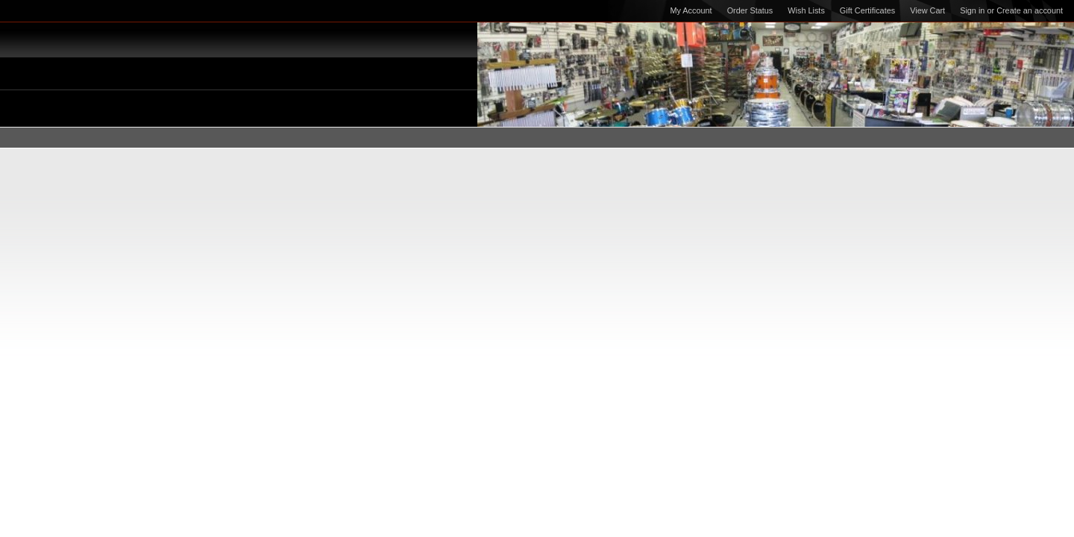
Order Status (750, 10)
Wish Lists (806, 10)
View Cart (927, 10)
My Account (691, 10)
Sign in (972, 10)
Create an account (1029, 10)
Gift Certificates (867, 10)
